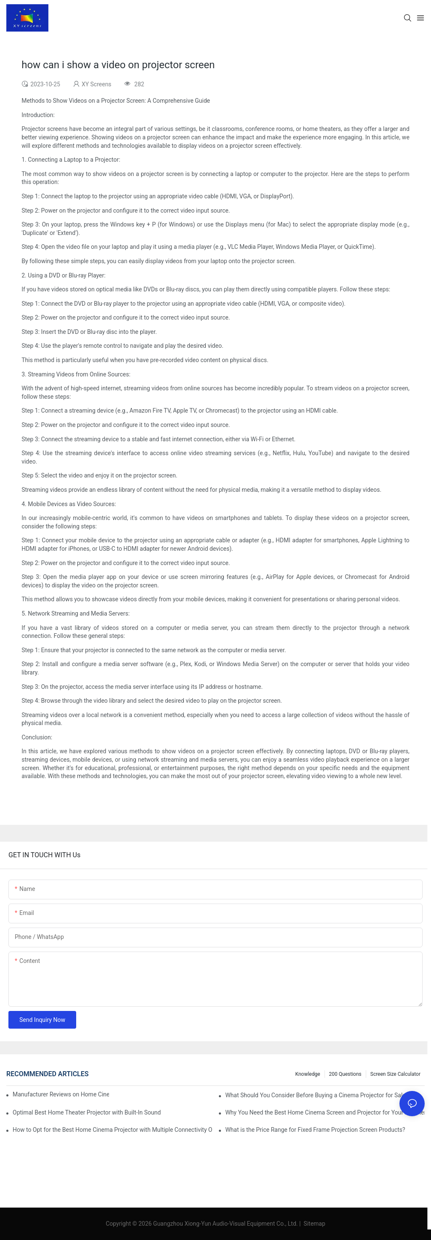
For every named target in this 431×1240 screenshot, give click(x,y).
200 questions (345, 1074)
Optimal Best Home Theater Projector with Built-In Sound (87, 1112)
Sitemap (313, 1223)
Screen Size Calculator (395, 1074)
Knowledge (307, 1074)
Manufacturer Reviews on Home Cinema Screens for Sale (61, 1094)
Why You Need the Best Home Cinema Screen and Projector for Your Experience (325, 1112)
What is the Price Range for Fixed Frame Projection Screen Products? (315, 1129)
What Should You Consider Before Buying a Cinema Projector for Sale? (316, 1095)
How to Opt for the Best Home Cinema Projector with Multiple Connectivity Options (112, 1129)
